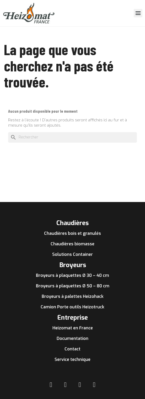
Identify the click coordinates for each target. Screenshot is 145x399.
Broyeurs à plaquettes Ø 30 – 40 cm (72, 275)
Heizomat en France (72, 328)
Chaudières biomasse (72, 244)
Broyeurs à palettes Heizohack (73, 296)
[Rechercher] (72, 137)
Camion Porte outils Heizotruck (72, 307)
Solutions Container (72, 254)
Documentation (72, 338)
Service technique (72, 359)
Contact (72, 349)
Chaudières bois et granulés (72, 233)
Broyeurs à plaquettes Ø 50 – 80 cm (72, 286)
